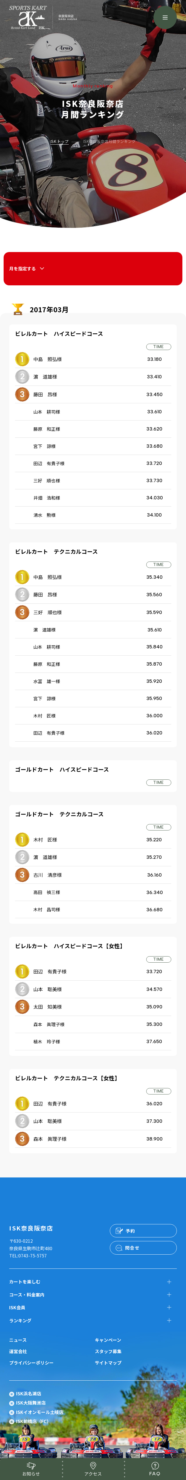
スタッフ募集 (108, 1351)
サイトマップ (108, 1362)
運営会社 (18, 1351)
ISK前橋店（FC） (33, 1421)
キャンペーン (108, 1339)
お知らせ (31, 1473)
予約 (130, 1230)
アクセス (93, 1473)
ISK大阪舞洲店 (31, 1402)
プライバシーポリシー (31, 1362)
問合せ (132, 1247)
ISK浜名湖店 (28, 1393)
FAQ (154, 1473)
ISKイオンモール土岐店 (39, 1412)
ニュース (18, 1339)
